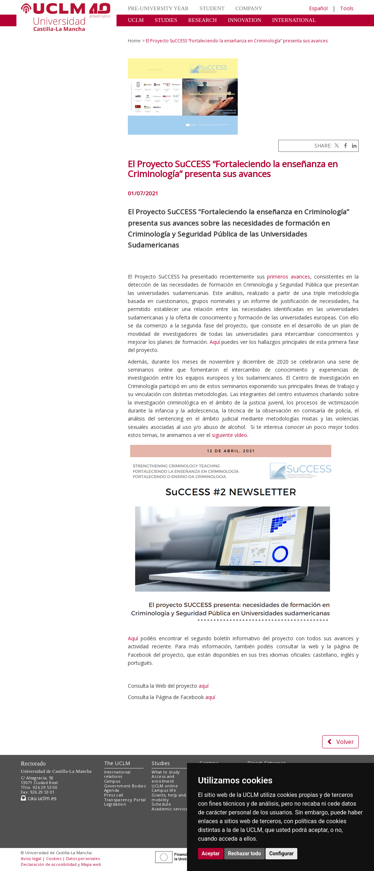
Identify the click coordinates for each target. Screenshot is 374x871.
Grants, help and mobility (169, 797)
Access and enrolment (163, 779)
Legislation (115, 804)
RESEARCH (202, 20)
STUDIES (166, 20)
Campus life (164, 790)
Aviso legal (31, 858)
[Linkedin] (352, 145)
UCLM (136, 20)
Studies (161, 763)
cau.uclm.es (39, 798)
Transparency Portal (125, 799)
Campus (112, 781)
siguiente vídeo (228, 434)
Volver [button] (340, 742)
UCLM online (165, 785)
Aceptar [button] (211, 853)
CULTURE (140, 31)
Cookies (53, 858)
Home (134, 41)
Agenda (111, 790)
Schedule (161, 804)
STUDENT (211, 8)
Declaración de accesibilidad (49, 864)
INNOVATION (244, 20)
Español (318, 8)
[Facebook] (343, 145)
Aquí (216, 341)
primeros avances (288, 276)
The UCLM (117, 763)
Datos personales (83, 858)
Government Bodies (125, 785)
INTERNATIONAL (294, 20)
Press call (113, 795)
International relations (117, 774)
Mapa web (91, 864)
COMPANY (249, 8)
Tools (347, 8)
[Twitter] (336, 145)
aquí (204, 685)
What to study (166, 772)
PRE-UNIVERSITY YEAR (158, 8)
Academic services (171, 808)
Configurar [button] (281, 853)
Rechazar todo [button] (244, 853)
